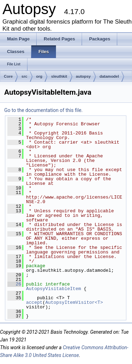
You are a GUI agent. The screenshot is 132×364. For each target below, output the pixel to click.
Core (8, 76)
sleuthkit (59, 76)
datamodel (109, 76)
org (39, 76)
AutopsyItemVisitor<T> (74, 302)
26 (14, 284)
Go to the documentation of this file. (43, 110)
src (24, 76)
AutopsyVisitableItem (53, 288)
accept (34, 302)
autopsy (83, 76)
